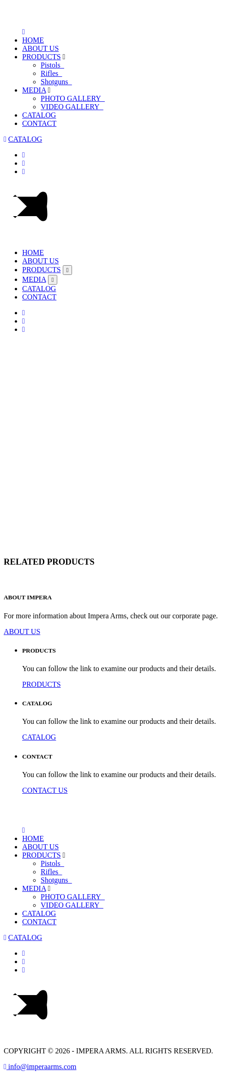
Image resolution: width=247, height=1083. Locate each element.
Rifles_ (51, 73)
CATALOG (39, 115)
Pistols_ (52, 65)
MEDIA (34, 90)
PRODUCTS (41, 57)
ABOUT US (40, 48)
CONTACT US (44, 790)
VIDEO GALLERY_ (72, 107)
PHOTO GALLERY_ (73, 98)
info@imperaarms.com (40, 1067)
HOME (33, 40)
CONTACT (39, 123)
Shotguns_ (56, 82)
